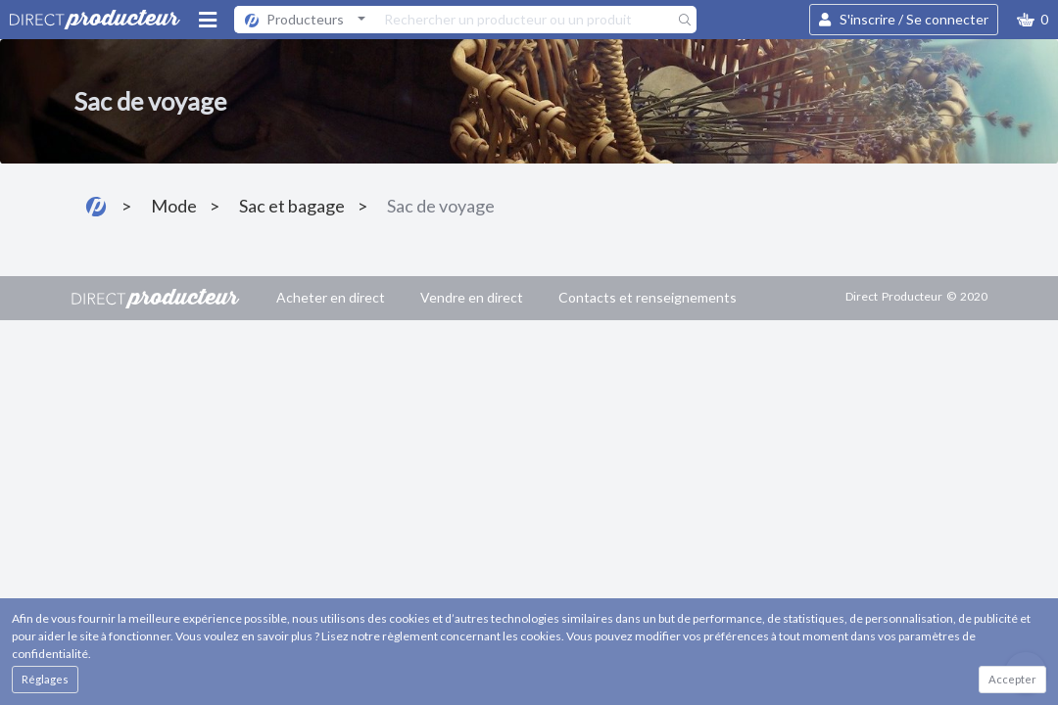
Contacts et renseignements (647, 297)
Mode (174, 205)
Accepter (1012, 679)
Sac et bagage (292, 205)
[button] (1032, 19)
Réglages (45, 679)
